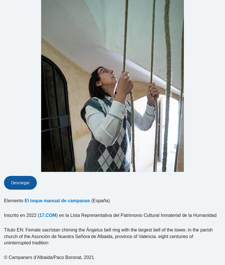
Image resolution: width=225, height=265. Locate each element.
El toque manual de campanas (57, 200)
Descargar (20, 182)
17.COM (48, 215)
